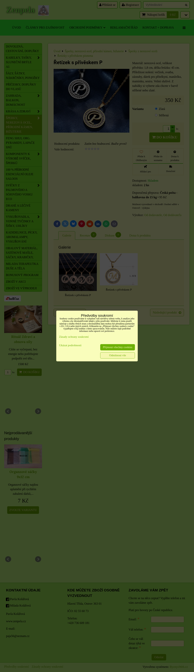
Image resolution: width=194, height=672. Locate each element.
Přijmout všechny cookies (117, 347)
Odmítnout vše (117, 355)
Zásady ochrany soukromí (74, 336)
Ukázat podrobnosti (70, 345)
